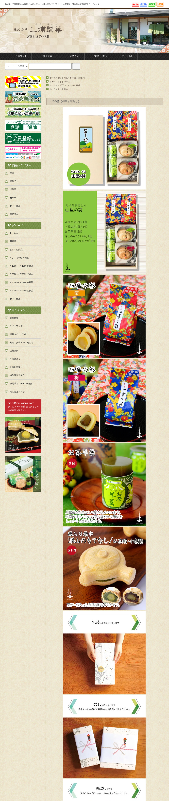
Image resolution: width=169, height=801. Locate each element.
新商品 (13, 241)
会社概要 (14, 318)
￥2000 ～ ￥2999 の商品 (22, 274)
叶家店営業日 (16, 367)
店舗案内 (14, 351)
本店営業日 (15, 359)
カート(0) (124, 56)
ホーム (53, 78)
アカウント (18, 56)
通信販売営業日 (17, 375)
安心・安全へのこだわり (21, 342)
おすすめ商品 (64, 81)
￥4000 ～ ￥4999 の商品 (22, 291)
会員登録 (44, 56)
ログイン (71, 56)
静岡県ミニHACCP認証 (21, 383)
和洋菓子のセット (78, 78)
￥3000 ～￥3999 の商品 (21, 282)
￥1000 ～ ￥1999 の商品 (69, 85)
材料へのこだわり (18, 334)
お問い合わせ (97, 56)
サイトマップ (16, 326)
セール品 (14, 233)
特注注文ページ (17, 392)
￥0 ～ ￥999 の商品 (19, 258)
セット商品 (63, 78)
